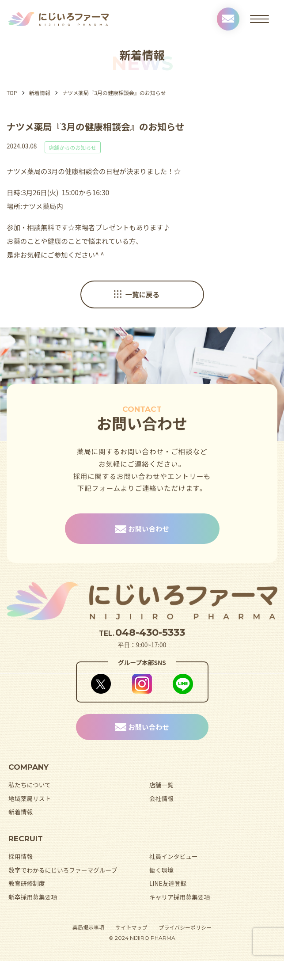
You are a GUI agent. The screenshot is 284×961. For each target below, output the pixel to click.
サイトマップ (132, 927)
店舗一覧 (161, 784)
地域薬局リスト (29, 798)
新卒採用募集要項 (32, 897)
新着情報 (39, 92)
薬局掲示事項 (88, 927)
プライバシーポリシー (185, 927)
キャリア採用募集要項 (179, 897)
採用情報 (20, 856)
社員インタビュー (173, 856)
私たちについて (29, 784)
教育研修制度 (26, 883)
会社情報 (161, 798)
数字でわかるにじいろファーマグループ (62, 870)
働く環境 (161, 870)
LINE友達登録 (167, 883)
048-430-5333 (150, 632)
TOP (12, 92)
